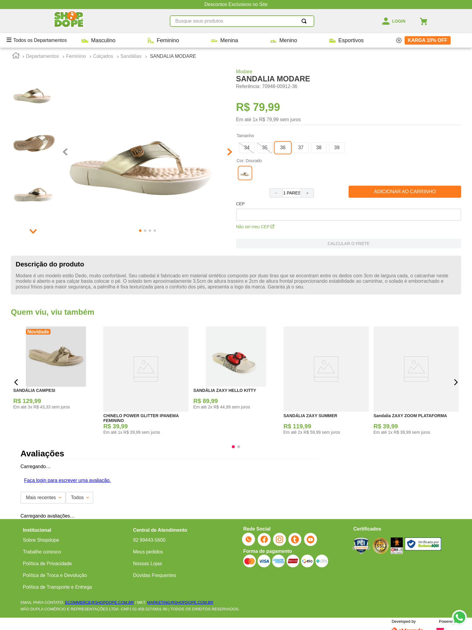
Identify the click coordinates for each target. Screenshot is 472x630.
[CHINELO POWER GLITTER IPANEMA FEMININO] (145, 382)
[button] (143, 152)
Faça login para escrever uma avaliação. (67, 480)
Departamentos (42, 56)
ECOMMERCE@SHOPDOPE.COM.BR (99, 602)
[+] (307, 193)
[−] (275, 193)
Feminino (76, 56)
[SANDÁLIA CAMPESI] (55, 382)
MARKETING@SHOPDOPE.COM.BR (180, 602)
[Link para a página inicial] (16, 56)
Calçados (103, 56)
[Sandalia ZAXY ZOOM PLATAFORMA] (416, 382)
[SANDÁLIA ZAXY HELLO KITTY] (235, 382)
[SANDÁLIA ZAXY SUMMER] (326, 382)
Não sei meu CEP (255, 226)
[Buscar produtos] (305, 21)
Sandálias (130, 56)
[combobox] (242, 21)
